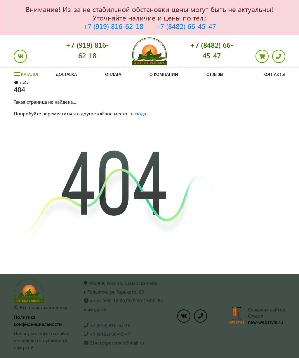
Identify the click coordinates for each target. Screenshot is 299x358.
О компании (164, 74)
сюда (140, 113)
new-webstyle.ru (265, 322)
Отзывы (214, 74)
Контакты (274, 74)
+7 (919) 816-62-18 (113, 26)
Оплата (113, 74)
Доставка (66, 74)
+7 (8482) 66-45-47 (186, 26)
